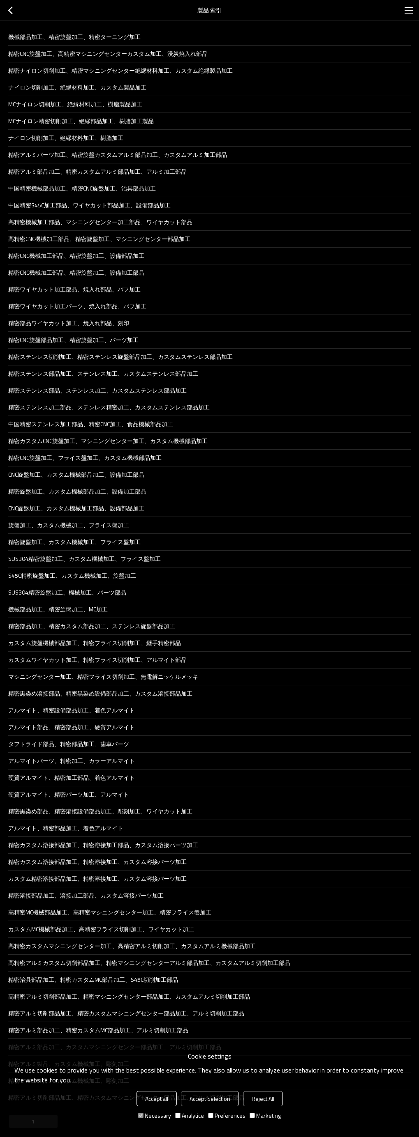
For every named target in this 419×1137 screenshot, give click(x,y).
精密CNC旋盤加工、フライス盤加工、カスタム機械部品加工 (85, 457)
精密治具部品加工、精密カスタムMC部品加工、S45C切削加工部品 (93, 979)
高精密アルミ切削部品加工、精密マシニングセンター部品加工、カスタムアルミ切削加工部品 (129, 996)
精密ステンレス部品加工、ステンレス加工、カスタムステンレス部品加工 (103, 373)
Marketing (265, 1115)
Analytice (189, 1115)
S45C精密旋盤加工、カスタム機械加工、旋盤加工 (72, 575)
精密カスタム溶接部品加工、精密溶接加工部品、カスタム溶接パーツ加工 (103, 845)
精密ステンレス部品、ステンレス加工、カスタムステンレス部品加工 (97, 390)
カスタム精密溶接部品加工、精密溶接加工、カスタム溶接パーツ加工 (97, 878)
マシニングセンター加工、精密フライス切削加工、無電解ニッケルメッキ (103, 676)
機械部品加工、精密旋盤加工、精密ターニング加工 (74, 36)
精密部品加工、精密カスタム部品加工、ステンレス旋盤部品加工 (91, 626)
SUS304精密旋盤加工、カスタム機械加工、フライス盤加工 (84, 558)
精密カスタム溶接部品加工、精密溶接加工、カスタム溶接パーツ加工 (97, 861)
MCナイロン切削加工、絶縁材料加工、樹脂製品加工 (75, 104)
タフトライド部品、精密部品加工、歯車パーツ (68, 744)
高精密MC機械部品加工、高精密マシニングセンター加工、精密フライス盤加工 (109, 912)
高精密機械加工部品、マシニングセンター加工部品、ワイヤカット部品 (100, 222)
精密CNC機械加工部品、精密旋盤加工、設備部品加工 (76, 255)
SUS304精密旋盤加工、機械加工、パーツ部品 (67, 592)
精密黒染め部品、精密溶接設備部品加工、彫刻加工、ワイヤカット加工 (100, 811)
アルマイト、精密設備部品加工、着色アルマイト (71, 710)
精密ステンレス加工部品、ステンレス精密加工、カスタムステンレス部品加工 (109, 407)
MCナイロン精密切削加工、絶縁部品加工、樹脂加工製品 (81, 121)
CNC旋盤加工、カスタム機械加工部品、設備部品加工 (76, 508)
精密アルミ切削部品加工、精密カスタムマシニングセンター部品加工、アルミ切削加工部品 (126, 1013)
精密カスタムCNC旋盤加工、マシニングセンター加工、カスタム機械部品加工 (108, 440)
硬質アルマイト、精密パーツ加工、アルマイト (68, 794)
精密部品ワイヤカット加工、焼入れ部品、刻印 (68, 323)
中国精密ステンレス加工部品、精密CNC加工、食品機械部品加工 (90, 424)
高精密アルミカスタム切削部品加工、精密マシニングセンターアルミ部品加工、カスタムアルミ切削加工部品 (149, 962)
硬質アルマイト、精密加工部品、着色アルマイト (71, 777)
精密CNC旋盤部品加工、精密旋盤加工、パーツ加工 (73, 339)
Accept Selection (210, 1098)
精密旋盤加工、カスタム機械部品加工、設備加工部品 (77, 491)
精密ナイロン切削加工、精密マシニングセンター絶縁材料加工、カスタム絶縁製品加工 (120, 70)
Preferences (226, 1115)
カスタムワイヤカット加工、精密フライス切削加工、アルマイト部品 (97, 659)
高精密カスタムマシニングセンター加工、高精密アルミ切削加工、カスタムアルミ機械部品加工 (132, 946)
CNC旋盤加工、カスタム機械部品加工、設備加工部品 (76, 474)
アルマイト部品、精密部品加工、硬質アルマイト (71, 727)
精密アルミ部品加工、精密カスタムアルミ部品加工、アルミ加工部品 (97, 171)
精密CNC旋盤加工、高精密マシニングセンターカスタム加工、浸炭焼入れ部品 (108, 53)
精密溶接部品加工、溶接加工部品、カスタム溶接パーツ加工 (86, 895)
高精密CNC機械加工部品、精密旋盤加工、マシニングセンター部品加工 (99, 238)
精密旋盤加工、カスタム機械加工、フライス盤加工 (74, 541)
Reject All (263, 1098)
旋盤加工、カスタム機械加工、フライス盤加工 (68, 525)
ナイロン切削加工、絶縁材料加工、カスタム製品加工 (77, 87)
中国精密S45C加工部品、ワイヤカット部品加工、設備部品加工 (89, 205)
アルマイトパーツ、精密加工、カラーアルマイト (71, 760)
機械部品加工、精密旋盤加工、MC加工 (58, 609)
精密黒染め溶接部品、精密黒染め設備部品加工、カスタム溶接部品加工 (100, 693)
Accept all (156, 1098)
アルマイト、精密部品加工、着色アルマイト (65, 828)
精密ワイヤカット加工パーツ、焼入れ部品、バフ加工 (77, 306)
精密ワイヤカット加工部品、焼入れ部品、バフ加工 (74, 289)
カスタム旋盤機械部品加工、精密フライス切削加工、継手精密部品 (94, 643)
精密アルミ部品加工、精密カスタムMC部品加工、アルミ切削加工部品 (98, 1030)
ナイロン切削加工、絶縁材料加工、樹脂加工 (65, 137)
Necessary (154, 1115)
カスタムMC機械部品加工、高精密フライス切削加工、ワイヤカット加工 (101, 929)
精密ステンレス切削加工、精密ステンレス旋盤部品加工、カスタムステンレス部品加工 (120, 356)
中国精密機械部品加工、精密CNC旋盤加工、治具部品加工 (82, 188)
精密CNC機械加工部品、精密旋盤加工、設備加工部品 (76, 272)
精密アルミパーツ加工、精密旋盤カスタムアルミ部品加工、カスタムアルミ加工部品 (117, 154)
